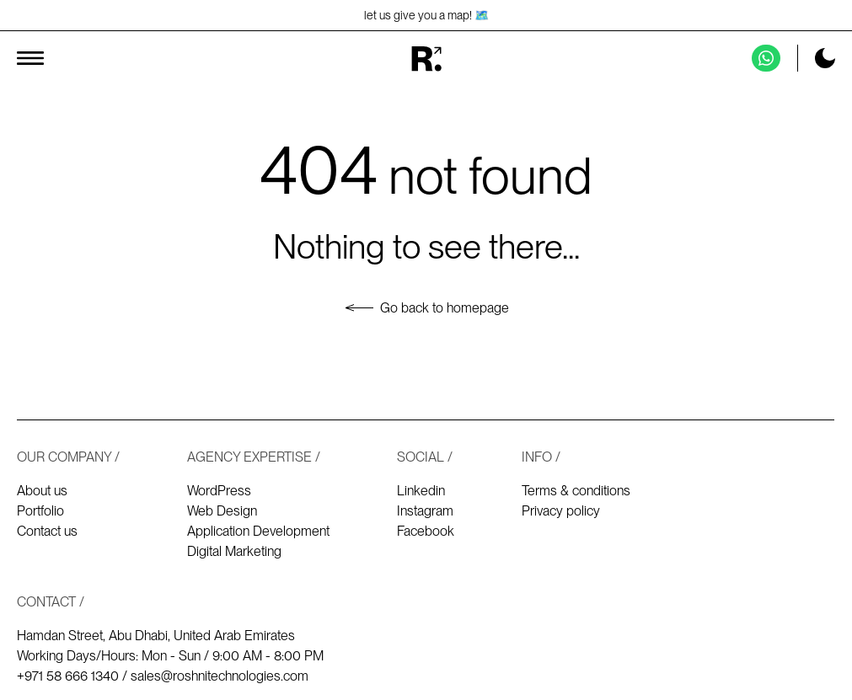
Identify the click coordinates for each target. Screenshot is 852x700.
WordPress (219, 491)
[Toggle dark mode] (825, 58)
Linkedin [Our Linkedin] (421, 491)
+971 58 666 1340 (68, 676)
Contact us (47, 531)
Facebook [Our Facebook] (425, 531)
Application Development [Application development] (258, 531)
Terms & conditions (576, 491)
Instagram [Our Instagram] (425, 511)
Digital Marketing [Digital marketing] (234, 551)
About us (42, 491)
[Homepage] (426, 58)
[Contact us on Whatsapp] (766, 58)
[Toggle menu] (30, 58)
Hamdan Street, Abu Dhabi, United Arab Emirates (156, 636)
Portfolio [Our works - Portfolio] (40, 511)
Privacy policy (561, 511)
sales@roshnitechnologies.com (219, 676)
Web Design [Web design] (222, 511)
